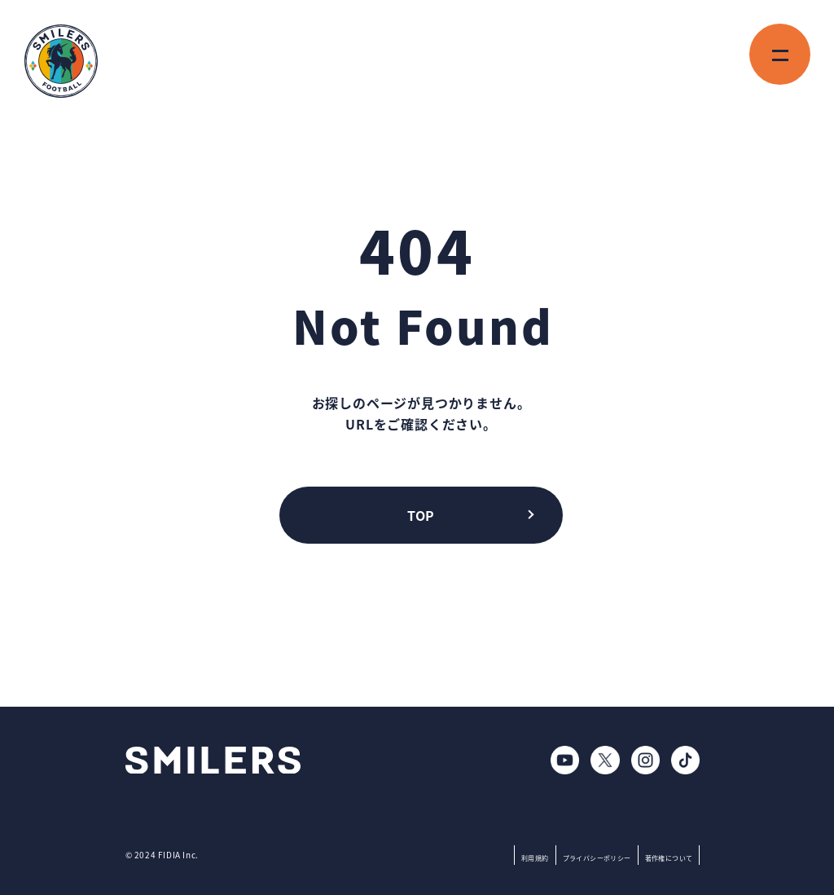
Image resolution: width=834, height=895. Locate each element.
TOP (420, 515)
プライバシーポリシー (597, 858)
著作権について (669, 858)
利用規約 (535, 858)
